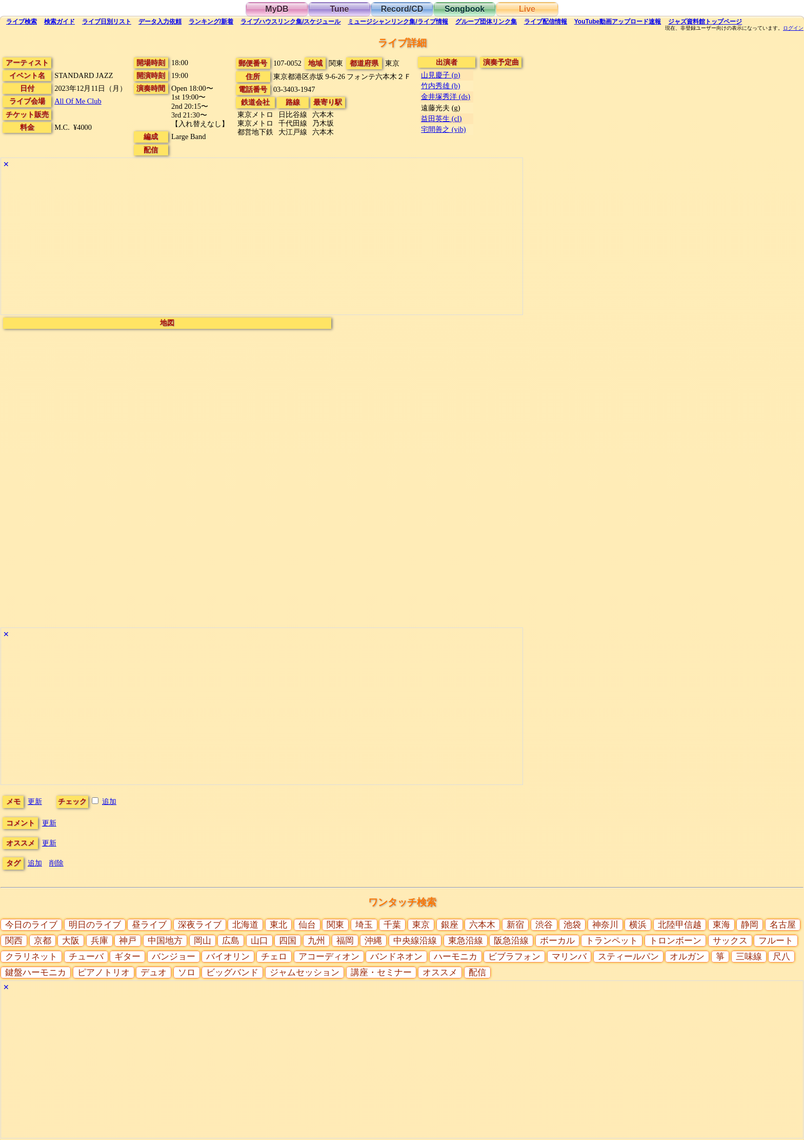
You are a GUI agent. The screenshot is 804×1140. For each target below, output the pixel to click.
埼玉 (364, 925)
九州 (316, 941)
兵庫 (99, 941)
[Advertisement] (261, 243)
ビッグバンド (232, 972)
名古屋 (783, 925)
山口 (259, 941)
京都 (42, 941)
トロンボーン (675, 941)
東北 (278, 925)
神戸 (127, 941)
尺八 (781, 956)
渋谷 (544, 925)
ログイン (793, 28)
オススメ (440, 972)
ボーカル (557, 941)
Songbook (465, 9)
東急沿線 (465, 941)
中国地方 (165, 941)
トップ (705, 21)
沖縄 (373, 941)
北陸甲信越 (679, 925)
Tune (339, 9)
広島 (230, 941)
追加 (109, 801)
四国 (287, 941)
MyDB (276, 9)
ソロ (186, 972)
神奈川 (605, 925)
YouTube (617, 21)
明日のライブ (95, 925)
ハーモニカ (455, 956)
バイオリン (228, 956)
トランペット (612, 941)
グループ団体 (486, 21)
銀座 (449, 925)
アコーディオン (328, 956)
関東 (335, 925)
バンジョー (173, 956)
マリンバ (569, 956)
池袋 (572, 925)
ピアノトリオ (103, 972)
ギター (127, 956)
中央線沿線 (415, 941)
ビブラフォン (514, 956)
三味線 (749, 956)
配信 (545, 21)
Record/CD (402, 9)
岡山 (202, 941)
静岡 (749, 925)
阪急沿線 (511, 941)
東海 (721, 925)
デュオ (153, 972)
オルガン (687, 956)
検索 (21, 21)
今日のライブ (31, 925)
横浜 (638, 925)
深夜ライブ (200, 925)
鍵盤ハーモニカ (35, 972)
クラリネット (31, 956)
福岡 (345, 941)
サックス (730, 941)
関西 (14, 941)
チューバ (86, 956)
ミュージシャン (398, 21)
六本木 (482, 925)
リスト (106, 21)
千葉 (392, 925)
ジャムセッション (304, 972)
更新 (35, 801)
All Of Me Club (78, 101)
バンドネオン (396, 956)
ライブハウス (290, 21)
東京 (421, 925)
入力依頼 (160, 21)
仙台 (307, 925)
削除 (56, 863)
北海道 (245, 925)
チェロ (274, 956)
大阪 (70, 941)
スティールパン (628, 956)
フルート (775, 941)
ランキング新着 (211, 21)
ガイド (59, 21)
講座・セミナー (381, 972)
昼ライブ (149, 925)
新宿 (515, 925)
